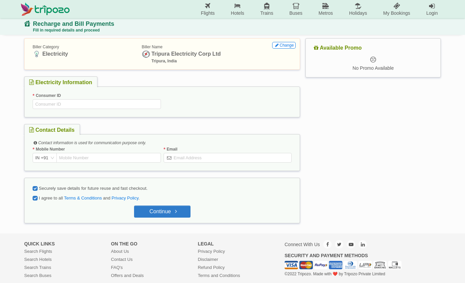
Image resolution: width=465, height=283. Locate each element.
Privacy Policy (125, 198)
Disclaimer (208, 259)
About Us (120, 251)
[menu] (258, 9)
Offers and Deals (127, 275)
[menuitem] (208, 9)
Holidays (358, 9)
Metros (326, 9)
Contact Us (121, 259)
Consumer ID (48, 95)
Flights (208, 9)
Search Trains (37, 267)
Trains (266, 9)
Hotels (237, 9)
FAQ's (117, 267)
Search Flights (38, 251)
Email (172, 149)
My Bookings (396, 9)
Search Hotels (38, 259)
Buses (295, 9)
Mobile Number (50, 149)
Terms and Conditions (219, 275)
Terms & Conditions (83, 198)
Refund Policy (211, 267)
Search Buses (37, 275)
